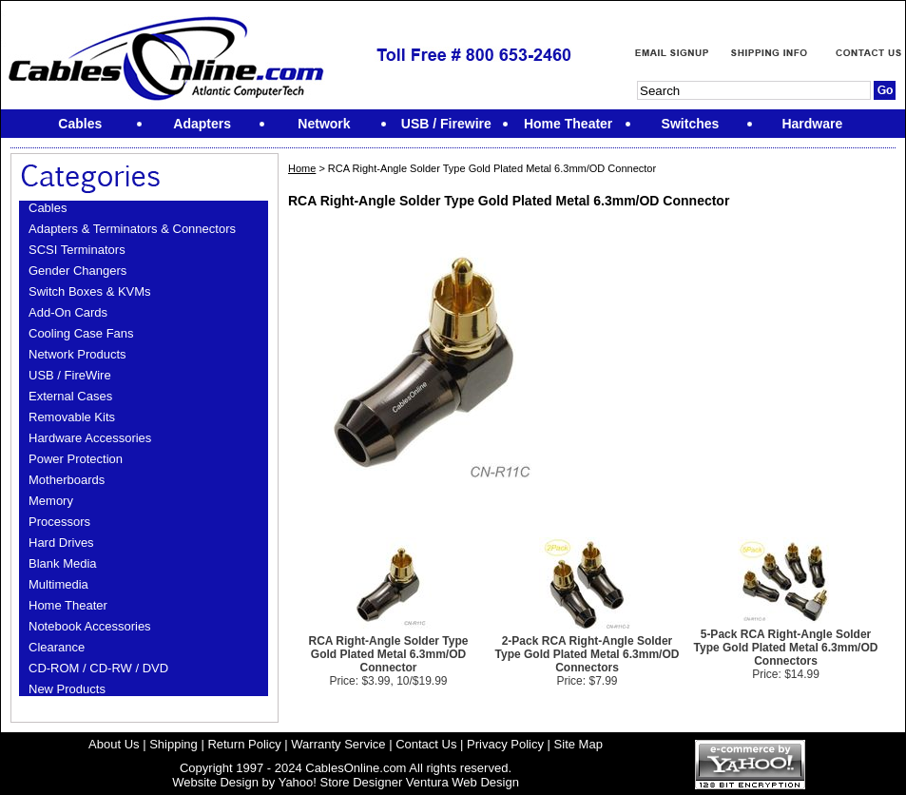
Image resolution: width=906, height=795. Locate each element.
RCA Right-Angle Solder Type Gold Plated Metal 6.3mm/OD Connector (388, 654)
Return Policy (243, 744)
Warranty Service (338, 744)
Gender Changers (77, 270)
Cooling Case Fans (81, 333)
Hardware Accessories (90, 438)
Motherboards (67, 480)
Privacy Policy (505, 744)
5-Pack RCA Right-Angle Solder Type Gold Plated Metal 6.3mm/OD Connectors (786, 648)
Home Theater (68, 605)
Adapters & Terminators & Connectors (132, 229)
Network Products (77, 354)
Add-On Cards (68, 312)
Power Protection (76, 459)
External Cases (70, 396)
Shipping (173, 744)
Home (302, 168)
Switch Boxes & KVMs (90, 291)
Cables (48, 208)
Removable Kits (72, 417)
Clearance (57, 647)
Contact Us (425, 744)
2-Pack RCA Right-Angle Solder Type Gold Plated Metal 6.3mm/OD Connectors (587, 654)
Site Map (578, 744)
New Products (67, 689)
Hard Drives (61, 542)
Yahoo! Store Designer (341, 782)
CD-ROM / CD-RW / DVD (98, 668)
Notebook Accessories (90, 626)
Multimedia (58, 584)
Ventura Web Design (462, 782)
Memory (51, 501)
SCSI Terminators (77, 249)
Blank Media (63, 563)
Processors (59, 521)
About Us (113, 744)
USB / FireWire (70, 375)
